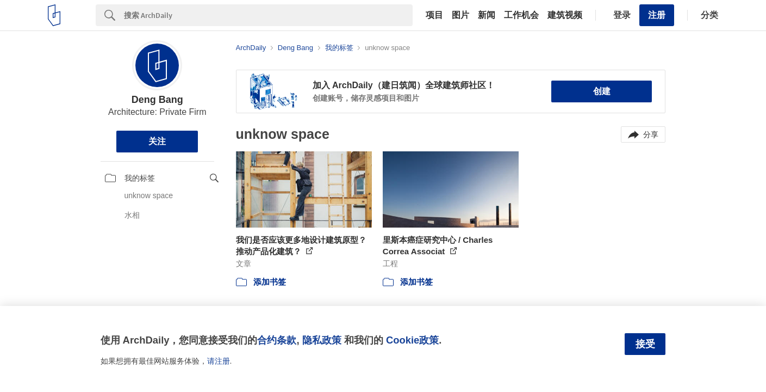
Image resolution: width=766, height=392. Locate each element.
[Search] (268, 15)
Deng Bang (157, 99)
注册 (656, 15)
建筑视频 (564, 15)
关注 (157, 141)
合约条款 (276, 340)
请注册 (218, 361)
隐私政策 (321, 340)
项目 (434, 15)
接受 (645, 344)
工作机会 (521, 15)
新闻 (486, 15)
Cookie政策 (412, 340)
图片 (460, 15)
